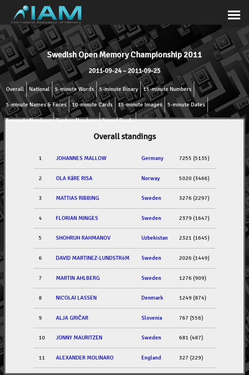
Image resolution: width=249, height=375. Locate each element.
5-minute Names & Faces (36, 104)
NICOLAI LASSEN (76, 297)
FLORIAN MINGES (77, 218)
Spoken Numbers (76, 120)
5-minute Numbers (28, 120)
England (151, 357)
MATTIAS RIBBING (77, 198)
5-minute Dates (186, 104)
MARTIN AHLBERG (78, 278)
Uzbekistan (154, 237)
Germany (152, 158)
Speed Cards (117, 120)
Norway (150, 178)
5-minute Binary (118, 89)
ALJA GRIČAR (72, 317)
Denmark (152, 297)
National (39, 89)
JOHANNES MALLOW (81, 158)
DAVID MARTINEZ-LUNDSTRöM (92, 258)
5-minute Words (74, 89)
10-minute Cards (92, 104)
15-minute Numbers (167, 89)
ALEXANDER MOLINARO (85, 357)
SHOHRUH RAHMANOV (83, 237)
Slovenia (151, 317)
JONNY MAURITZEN (79, 337)
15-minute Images (140, 104)
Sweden (151, 198)
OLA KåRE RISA (74, 178)
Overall (15, 89)
